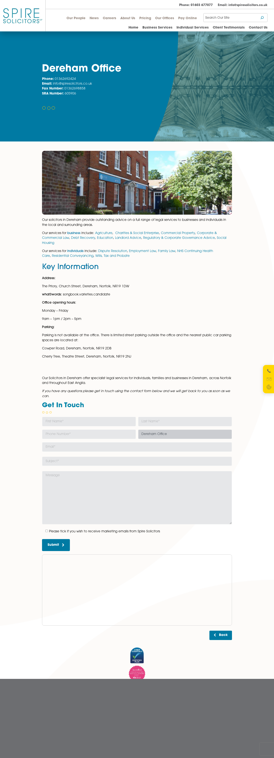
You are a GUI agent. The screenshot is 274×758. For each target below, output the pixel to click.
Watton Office (100, 718)
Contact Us (258, 27)
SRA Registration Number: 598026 (213, 715)
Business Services (157, 27)
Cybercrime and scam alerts (160, 700)
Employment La (141, 251)
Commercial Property (178, 233)
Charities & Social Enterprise (137, 233)
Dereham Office (102, 700)
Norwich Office (101, 712)
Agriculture (103, 233)
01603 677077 (196, 5)
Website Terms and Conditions (161, 735)
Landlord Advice (128, 238)
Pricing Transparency (56, 718)
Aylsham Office (101, 695)
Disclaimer (147, 706)
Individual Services (193, 27)
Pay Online (187, 18)
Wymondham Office (105, 724)
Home (133, 27)
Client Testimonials (229, 27)
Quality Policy (149, 729)
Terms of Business (152, 741)
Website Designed (204, 747)
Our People (76, 18)
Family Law (166, 251)
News (94, 18)
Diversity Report (151, 712)
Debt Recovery (83, 238)
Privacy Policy (149, 724)
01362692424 (65, 79)
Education (105, 238)
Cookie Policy (150, 695)
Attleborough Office (104, 689)
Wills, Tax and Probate (112, 256)
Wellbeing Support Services (61, 741)
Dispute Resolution (112, 251)
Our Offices (164, 18)
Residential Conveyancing (72, 256)
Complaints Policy (152, 689)
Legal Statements (152, 718)
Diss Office (98, 706)
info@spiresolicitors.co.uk (243, 5)
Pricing (145, 18)
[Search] (262, 17)
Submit (56, 545)
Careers (109, 18)
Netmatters (228, 747)
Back (223, 635)
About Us (127, 18)
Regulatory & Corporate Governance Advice (178, 238)
